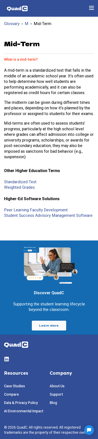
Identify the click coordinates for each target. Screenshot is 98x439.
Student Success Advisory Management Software (48, 215)
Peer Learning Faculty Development (36, 209)
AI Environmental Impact (23, 411)
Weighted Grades (19, 187)
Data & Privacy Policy (21, 403)
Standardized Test (20, 181)
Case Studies (14, 386)
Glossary (11, 23)
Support (56, 394)
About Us (57, 386)
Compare (11, 394)
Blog (53, 403)
